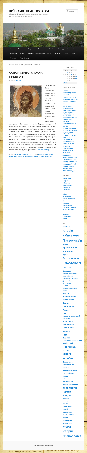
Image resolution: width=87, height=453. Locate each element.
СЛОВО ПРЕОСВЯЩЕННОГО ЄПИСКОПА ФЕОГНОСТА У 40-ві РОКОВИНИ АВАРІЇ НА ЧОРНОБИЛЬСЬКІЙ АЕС (70, 97)
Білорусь (67, 271)
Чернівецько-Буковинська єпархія (68, 365)
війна (65, 379)
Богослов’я (58, 53)
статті (70, 412)
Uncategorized (67, 178)
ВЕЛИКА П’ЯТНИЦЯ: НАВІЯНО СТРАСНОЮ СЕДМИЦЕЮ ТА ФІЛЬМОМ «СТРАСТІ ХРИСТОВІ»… (70, 133)
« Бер (65, 82)
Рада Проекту (24, 58)
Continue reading (44, 150)
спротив (66, 412)
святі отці (65, 403)
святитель (66, 398)
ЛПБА (65, 321)
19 (76, 76)
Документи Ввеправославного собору (69, 192)
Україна (68, 358)
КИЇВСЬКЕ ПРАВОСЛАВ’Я (29, 11)
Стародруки (42, 49)
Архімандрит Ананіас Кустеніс (34, 156)
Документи (31, 49)
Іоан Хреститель (43, 154)
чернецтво (67, 421)
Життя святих (49, 156)
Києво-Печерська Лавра (68, 306)
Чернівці (66, 370)
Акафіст (65, 181)
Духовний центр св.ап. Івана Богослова (68, 283)
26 (76, 78)
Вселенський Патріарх (70, 278)
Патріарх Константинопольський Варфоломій (72, 340)
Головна (12, 49)
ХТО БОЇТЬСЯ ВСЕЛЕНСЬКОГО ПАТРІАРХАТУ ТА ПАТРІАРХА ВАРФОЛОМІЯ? (68, 144)
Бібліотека (21, 49)
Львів (70, 321)
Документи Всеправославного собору (39, 53)
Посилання (13, 58)
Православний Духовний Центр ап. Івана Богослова (69, 207)
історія (67, 426)
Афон (66, 53)
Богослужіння (72, 49)
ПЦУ (65, 334)
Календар (61, 49)
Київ (64, 313)
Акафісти (52, 49)
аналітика (73, 370)
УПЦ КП (67, 353)
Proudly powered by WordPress (43, 445)
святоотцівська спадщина (70, 401)
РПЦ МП (66, 350)
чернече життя (68, 423)
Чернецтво (13, 53)
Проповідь (69, 346)
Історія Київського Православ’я (72, 235)
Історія (22, 53)
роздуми (67, 395)
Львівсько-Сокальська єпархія (69, 327)
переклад (25, 154)
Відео (73, 53)
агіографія (21, 156)
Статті (30, 154)
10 (71, 74)
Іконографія (66, 226)
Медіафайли (67, 196)
